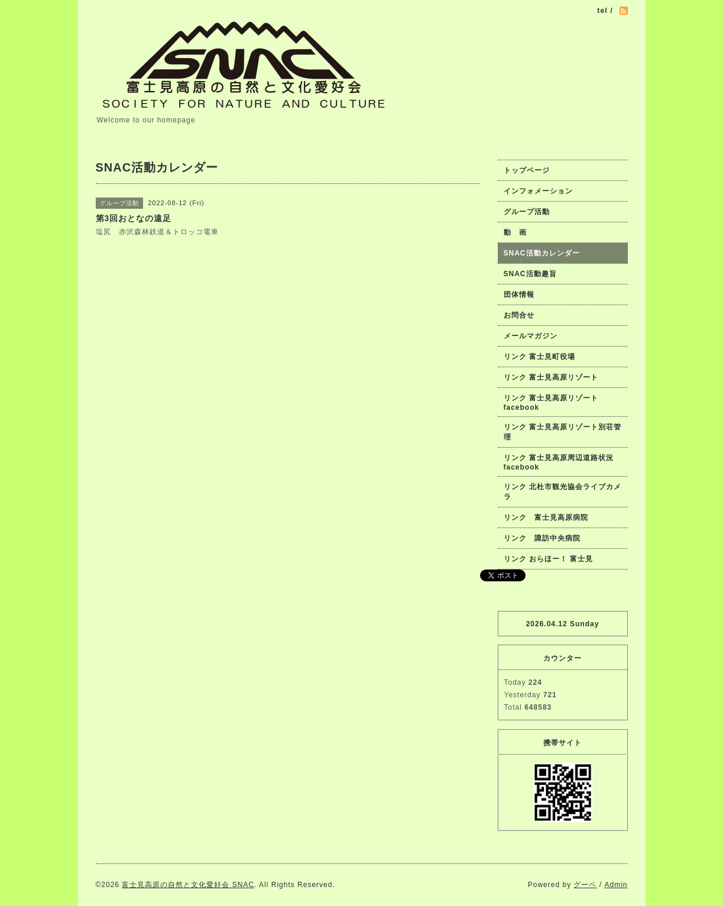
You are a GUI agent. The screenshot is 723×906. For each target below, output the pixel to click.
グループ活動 (527, 212)
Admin (615, 885)
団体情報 (519, 294)
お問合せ (519, 315)
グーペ (584, 885)
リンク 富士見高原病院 (546, 517)
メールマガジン (530, 336)
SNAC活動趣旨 (530, 274)
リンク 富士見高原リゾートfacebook (551, 403)
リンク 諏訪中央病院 (542, 538)
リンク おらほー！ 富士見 (549, 559)
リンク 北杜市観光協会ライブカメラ (562, 492)
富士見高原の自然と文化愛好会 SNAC (188, 885)
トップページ (527, 170)
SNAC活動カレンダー (542, 253)
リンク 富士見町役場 (539, 356)
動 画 (519, 232)
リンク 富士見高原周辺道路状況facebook (559, 462)
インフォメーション (538, 191)
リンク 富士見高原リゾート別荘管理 (562, 432)
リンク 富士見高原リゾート (551, 377)
